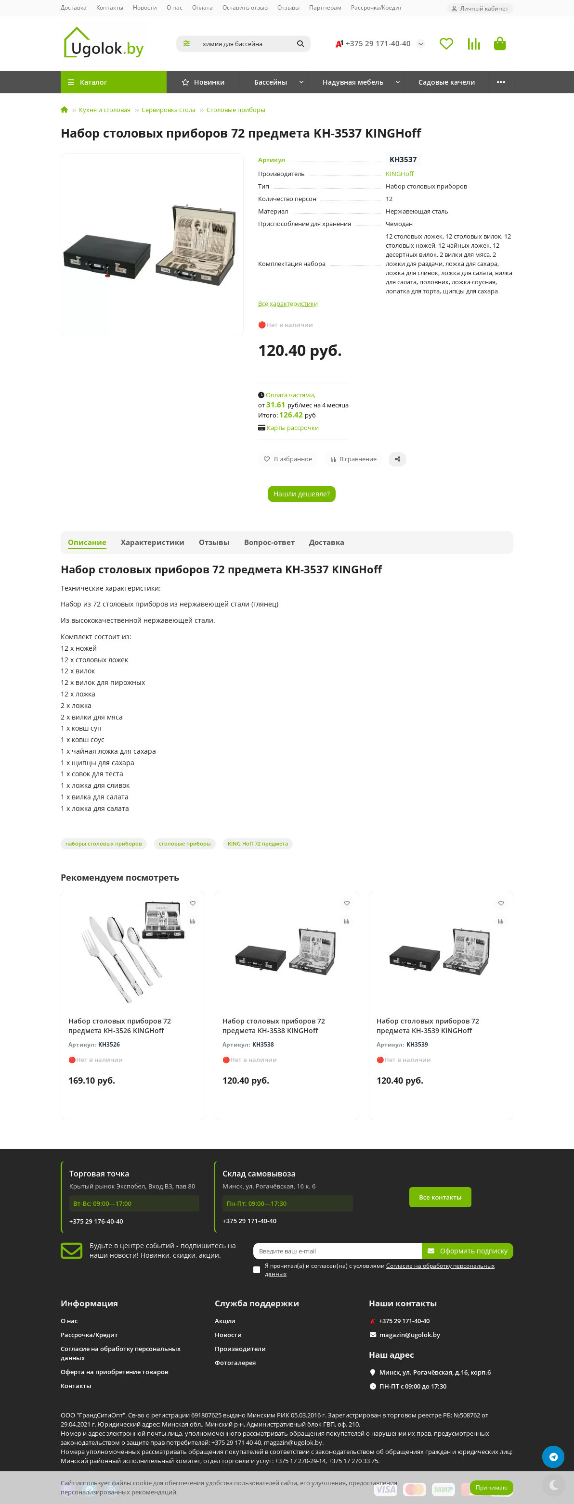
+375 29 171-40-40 (371, 44)
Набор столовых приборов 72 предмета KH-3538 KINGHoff (273, 1025)
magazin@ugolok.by (409, 1334)
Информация (89, 1303)
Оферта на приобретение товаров (115, 1371)
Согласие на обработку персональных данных (121, 1353)
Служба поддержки (257, 1303)
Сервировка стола (169, 109)
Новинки (203, 82)
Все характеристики (288, 303)
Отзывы (288, 7)
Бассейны (270, 82)
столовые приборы (185, 843)
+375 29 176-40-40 (96, 1221)
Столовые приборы (236, 109)
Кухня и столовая (104, 109)
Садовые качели (446, 82)
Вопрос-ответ (269, 542)
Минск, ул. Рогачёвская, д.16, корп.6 (435, 1372)
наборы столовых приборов (103, 843)
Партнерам (325, 7)
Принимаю (492, 1487)
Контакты (109, 7)
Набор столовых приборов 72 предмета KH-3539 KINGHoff (428, 1025)
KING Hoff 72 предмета (258, 843)
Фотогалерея (235, 1362)
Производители (240, 1348)
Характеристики (152, 542)
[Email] (337, 1251)
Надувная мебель (353, 82)
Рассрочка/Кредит (376, 7)
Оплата (202, 7)
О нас (175, 7)
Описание (87, 542)
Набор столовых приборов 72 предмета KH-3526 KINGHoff (119, 1025)
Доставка (74, 7)
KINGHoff (400, 173)
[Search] (254, 44)
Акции (225, 1320)
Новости (145, 7)
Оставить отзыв (245, 7)
